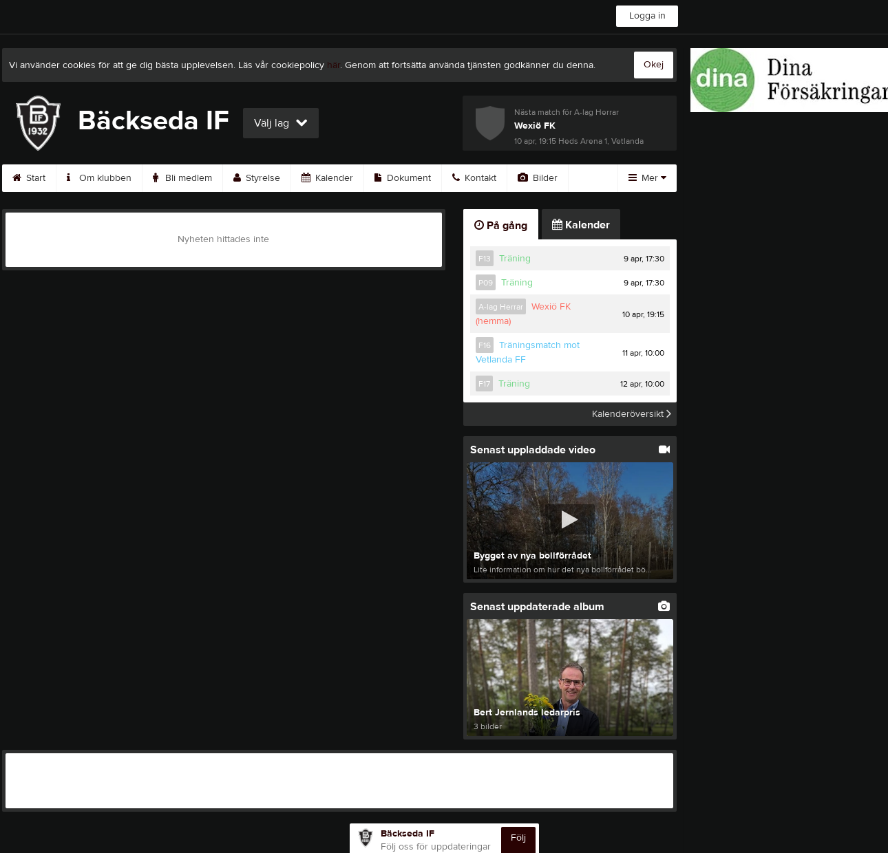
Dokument (402, 178)
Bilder (538, 178)
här (333, 65)
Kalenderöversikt (631, 414)
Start (28, 178)
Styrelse (256, 178)
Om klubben (99, 178)
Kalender (327, 178)
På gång (500, 226)
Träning (515, 258)
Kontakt (474, 178)
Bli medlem (182, 178)
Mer (647, 178)
